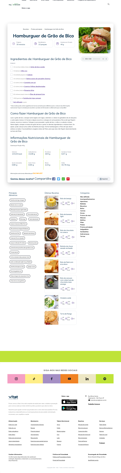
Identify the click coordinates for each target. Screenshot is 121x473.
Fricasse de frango (83, 444)
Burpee (33, 428)
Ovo (58, 434)
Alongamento (35, 434)
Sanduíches (84, 232)
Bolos (82, 208)
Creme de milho (82, 431)
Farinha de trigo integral (17, 200)
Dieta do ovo (12, 428)
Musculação (34, 438)
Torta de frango (82, 441)
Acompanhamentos (87, 199)
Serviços (102, 421)
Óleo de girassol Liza (37, 94)
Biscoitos (83, 206)
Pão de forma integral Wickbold (19, 228)
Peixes (82, 225)
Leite (58, 438)
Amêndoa (13, 219)
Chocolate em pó (32, 214)
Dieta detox (12, 434)
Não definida (84, 197)
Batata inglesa (61, 431)
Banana (59, 441)
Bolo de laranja (82, 438)
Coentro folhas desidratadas (34, 86)
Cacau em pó (14, 252)
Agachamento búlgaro (37, 424)
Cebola (29, 75)
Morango (23, 219)
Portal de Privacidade (59, 460)
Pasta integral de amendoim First (20, 276)
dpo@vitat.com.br (93, 460)
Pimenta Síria (29, 90)
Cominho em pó (30, 82)
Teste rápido (102, 424)
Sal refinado (17, 102)
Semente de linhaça (29, 233)
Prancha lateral (35, 431)
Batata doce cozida (16, 205)
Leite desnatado (34, 219)
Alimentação (13, 421)
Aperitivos (84, 201)
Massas (83, 218)
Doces (82, 213)
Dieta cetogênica (13, 431)
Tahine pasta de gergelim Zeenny (38, 79)
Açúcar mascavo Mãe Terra (18, 224)
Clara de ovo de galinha (17, 281)
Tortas (82, 236)
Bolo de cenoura (83, 428)
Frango (59, 444)
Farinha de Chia (15, 233)
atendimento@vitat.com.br (98, 400)
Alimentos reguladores (15, 444)
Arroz (58, 424)
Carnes (82, 211)
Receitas (26, 29)
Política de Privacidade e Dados (62, 457)
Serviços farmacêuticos (105, 428)
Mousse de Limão (83, 424)
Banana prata (33, 243)
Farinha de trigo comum (32, 98)
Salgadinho (84, 229)
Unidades (102, 438)
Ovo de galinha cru (16, 271)
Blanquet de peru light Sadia (19, 209)
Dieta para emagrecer (15, 438)
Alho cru (24, 71)
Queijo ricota (31, 266)
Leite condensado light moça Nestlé (21, 262)
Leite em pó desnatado (17, 214)
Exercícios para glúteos (37, 444)
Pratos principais (36, 29)
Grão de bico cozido (38, 67)
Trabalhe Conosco (94, 404)
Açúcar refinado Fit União (18, 243)
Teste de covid (103, 434)
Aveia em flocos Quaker (17, 238)
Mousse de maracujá (84, 434)
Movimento (34, 421)
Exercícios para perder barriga (39, 441)
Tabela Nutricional (63, 421)
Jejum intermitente (14, 441)
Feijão (58, 428)
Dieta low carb (13, 424)
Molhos (83, 220)
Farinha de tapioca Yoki (17, 266)
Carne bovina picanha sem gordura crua (22, 247)
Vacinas (101, 431)
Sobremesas (84, 234)
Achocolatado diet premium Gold (20, 257)
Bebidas (83, 204)
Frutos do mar (85, 215)
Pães (82, 222)
